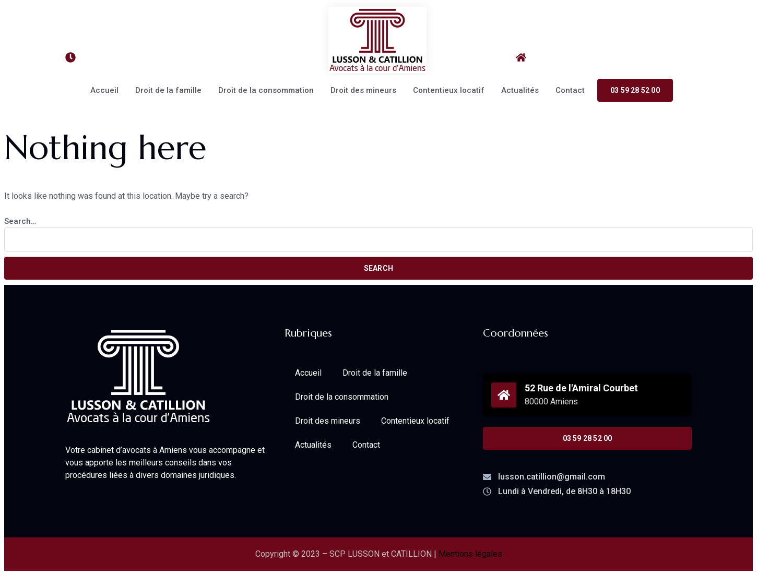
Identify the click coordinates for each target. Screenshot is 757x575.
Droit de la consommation (266, 90)
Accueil (104, 90)
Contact (570, 90)
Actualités (520, 90)
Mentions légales (470, 554)
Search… (20, 221)
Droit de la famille (168, 90)
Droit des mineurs (363, 90)
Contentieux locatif (448, 90)
